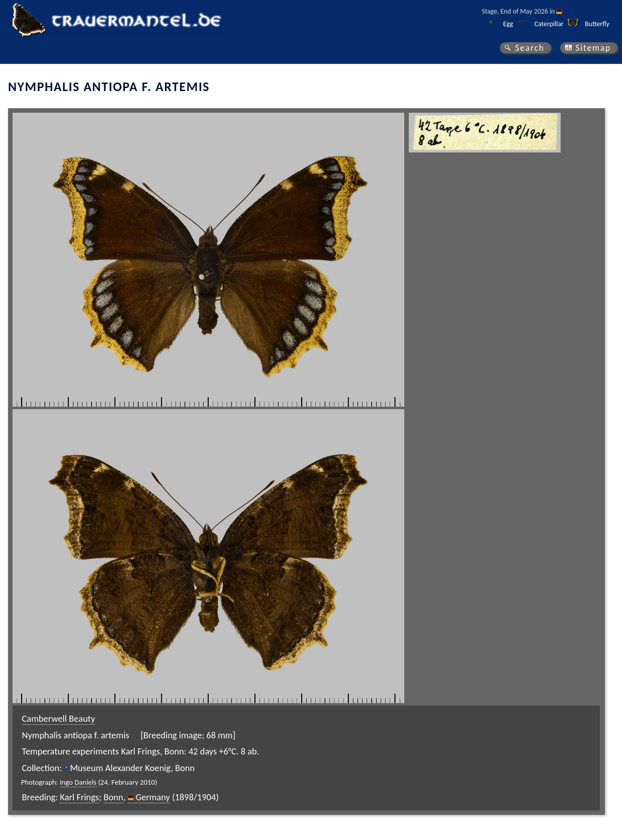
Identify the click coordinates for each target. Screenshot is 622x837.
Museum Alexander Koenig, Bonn (132, 768)
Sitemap (593, 47)
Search (529, 47)
